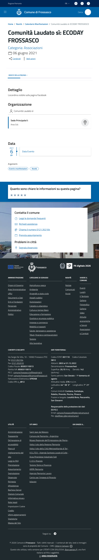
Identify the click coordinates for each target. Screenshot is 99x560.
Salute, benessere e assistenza (43, 330)
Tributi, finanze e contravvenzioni (43, 334)
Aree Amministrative (17, 289)
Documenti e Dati (15, 297)
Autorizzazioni (35, 301)
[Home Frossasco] (32, 12)
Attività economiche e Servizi (85, 321)
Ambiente (34, 289)
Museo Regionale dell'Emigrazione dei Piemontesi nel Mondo (55, 440)
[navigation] (5, 11)
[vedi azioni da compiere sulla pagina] (29, 59)
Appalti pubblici (36, 297)
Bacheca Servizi (14, 489)
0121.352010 (18, 363)
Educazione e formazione (40, 314)
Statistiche (12, 518)
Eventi (82, 288)
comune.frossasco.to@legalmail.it (27, 372)
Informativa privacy (16, 498)
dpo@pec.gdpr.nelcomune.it (67, 415)
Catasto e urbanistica (39, 306)
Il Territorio (84, 296)
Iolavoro (33, 481)
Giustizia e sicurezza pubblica (42, 318)
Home (10, 24)
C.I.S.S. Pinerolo (36, 460)
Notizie (68, 285)
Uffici (10, 293)
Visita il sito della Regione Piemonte (45, 444)
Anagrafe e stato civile (39, 293)
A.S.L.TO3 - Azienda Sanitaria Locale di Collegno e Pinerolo (55, 452)
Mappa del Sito (14, 522)
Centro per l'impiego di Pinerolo (43, 477)
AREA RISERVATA (48, 555)
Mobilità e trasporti (38, 326)
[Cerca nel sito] (88, 12)
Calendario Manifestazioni (36, 24)
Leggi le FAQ (13, 460)
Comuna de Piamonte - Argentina (44, 436)
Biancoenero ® (71, 549)
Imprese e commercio (39, 322)
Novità (19, 24)
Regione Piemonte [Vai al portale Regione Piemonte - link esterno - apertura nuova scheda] (15, 3)
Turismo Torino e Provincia (40, 465)
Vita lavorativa (36, 343)
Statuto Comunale (16, 494)
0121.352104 (17, 360)
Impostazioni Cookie (16, 506)
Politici (11, 314)
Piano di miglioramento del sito (15, 452)
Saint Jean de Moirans (39, 432)
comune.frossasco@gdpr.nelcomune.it (73, 412)
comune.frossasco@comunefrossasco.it (30, 375)
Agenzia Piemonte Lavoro (40, 473)
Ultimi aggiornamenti (17, 514)
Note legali (12, 502)
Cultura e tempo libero (39, 310)
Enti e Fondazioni (15, 301)
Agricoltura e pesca (38, 285)
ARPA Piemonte (36, 469)
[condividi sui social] (14, 59)
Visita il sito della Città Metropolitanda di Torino (50, 448)
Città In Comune (62, 545)
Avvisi (67, 293)
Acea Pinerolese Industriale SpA (43, 456)
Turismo (33, 339)
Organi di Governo (15, 285)
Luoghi (82, 292)
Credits (11, 510)
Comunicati (70, 289)
